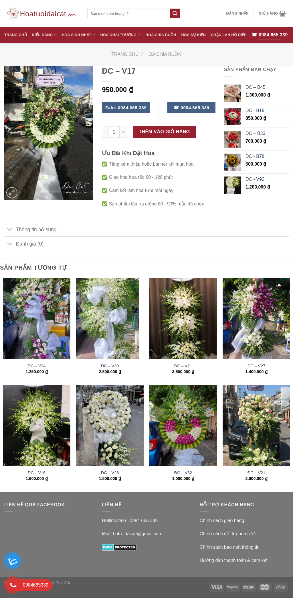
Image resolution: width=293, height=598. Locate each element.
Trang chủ (125, 54)
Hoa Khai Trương (120, 35)
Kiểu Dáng (44, 35)
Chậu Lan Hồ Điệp (228, 35)
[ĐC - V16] (36, 425)
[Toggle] (9, 230)
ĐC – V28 (110, 472)
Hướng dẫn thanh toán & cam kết (234, 560)
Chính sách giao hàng (222, 520)
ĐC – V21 (256, 472)
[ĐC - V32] (183, 425)
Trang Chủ (15, 35)
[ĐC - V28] (110, 425)
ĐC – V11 (183, 366)
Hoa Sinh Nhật (78, 35)
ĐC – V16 (36, 472)
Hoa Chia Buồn (161, 35)
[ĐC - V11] (183, 318)
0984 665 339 (144, 520)
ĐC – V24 (36, 366)
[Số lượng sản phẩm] (114, 132)
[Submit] (175, 13)
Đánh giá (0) (23, 244)
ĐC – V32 (183, 472)
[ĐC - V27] (256, 318)
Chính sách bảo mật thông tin (230, 547)
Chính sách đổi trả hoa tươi (228, 533)
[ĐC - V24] (36, 318)
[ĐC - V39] (110, 318)
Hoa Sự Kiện (193, 35)
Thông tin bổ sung (30, 230)
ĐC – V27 (256, 366)
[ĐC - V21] (256, 425)
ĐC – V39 (110, 366)
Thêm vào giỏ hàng (164, 131)
